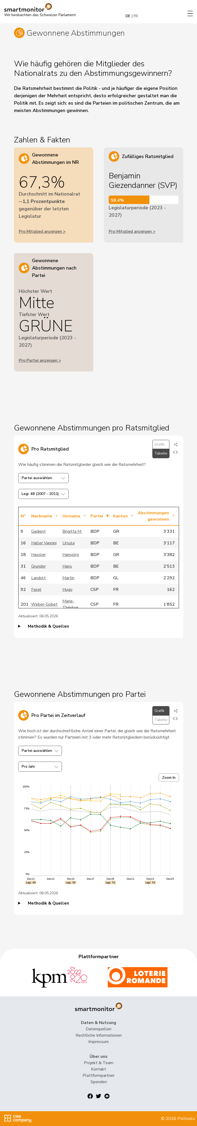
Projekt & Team (98, 1063)
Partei (96, 516)
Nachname (41, 516)
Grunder (38, 566)
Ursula (68, 543)
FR (136, 15)
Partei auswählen (43, 477)
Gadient (38, 531)
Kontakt (98, 1069)
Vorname (71, 516)
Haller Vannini (44, 543)
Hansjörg (70, 555)
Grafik (159, 444)
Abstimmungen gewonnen (153, 516)
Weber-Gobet (44, 604)
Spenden (98, 1082)
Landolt (38, 578)
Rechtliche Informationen (99, 1035)
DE (128, 15)
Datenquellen (98, 1029)
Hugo (67, 589)
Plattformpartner (98, 1075)
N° (23, 516)
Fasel (36, 589)
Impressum (98, 1042)
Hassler (38, 555)
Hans (67, 566)
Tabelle (160, 453)
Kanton (120, 516)
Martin (68, 578)
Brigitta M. (72, 531)
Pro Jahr (40, 766)
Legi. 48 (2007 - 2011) (43, 493)
